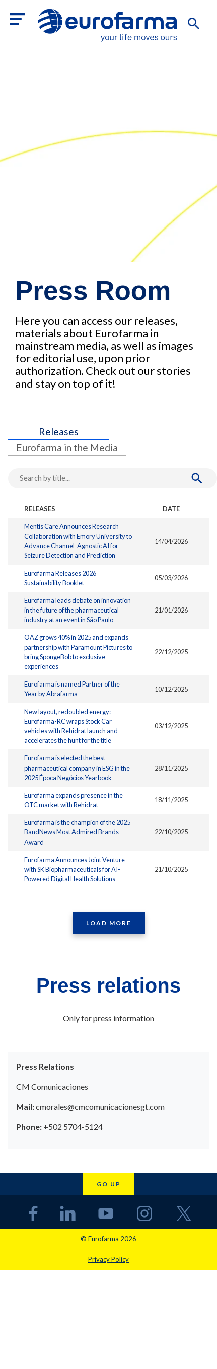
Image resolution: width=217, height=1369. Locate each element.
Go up (109, 1184)
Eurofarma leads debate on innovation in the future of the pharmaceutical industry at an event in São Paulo (77, 610)
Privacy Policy (108, 1259)
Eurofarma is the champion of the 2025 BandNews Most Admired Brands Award (77, 832)
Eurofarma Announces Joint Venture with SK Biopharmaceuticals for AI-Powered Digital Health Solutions (74, 869)
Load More (108, 923)
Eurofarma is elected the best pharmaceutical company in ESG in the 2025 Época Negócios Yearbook (77, 767)
